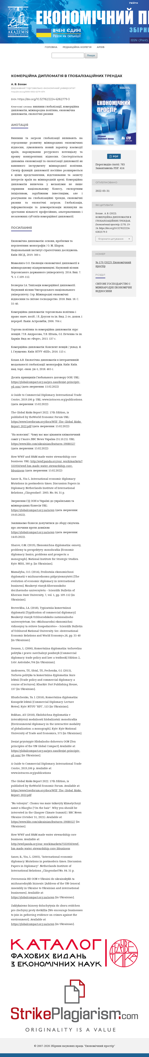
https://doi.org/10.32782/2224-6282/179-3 (44, 99)
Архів (100, 47)
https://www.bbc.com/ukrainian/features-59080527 (43, 443)
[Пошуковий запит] (68, 55)
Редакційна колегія (77, 47)
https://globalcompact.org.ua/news (32, 510)
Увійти (133, 2)
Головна (51, 47)
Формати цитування (110, 238)
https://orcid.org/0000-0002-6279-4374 (28, 92)
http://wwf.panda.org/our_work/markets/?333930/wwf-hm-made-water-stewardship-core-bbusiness (47, 465)
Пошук (91, 55)
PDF (115, 156)
